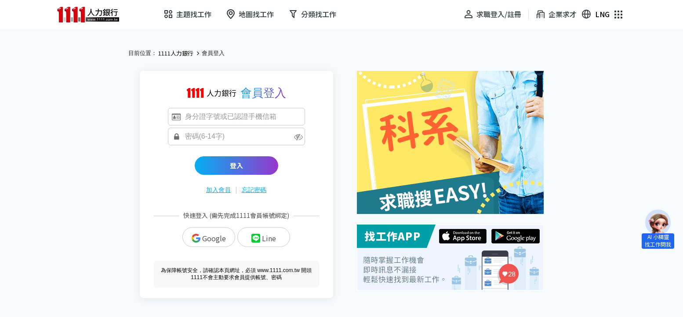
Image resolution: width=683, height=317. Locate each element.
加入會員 (218, 189)
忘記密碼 (254, 189)
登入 (236, 165)
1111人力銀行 (175, 53)
